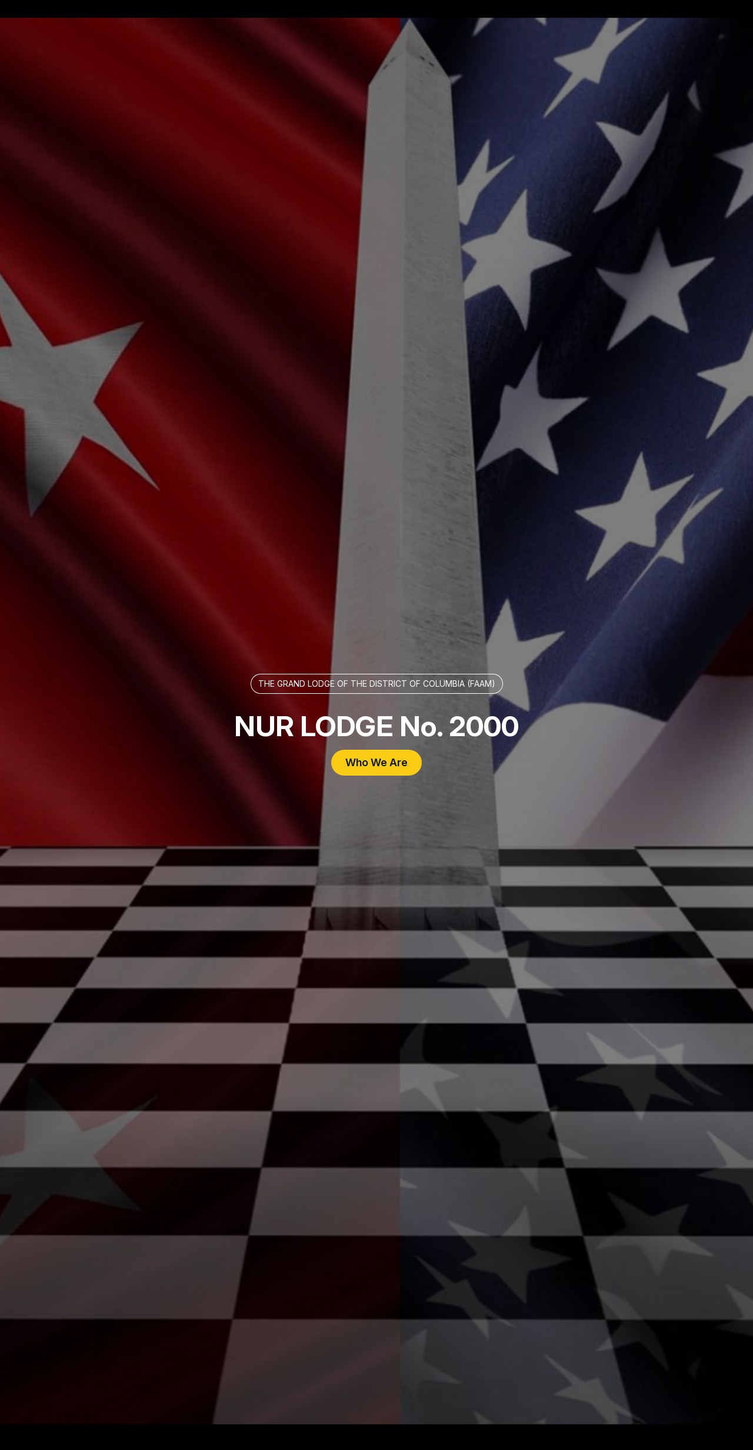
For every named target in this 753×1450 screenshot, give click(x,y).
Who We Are (376, 762)
